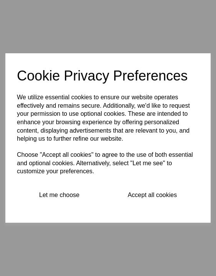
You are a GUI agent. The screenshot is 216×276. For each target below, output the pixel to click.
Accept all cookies (152, 195)
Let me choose (59, 195)
